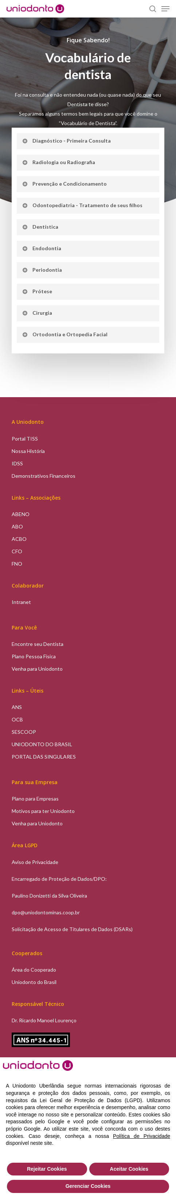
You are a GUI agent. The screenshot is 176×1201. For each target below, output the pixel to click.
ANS (17, 707)
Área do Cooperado (34, 969)
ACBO (19, 539)
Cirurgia (36, 313)
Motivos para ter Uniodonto (43, 811)
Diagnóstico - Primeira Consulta (66, 140)
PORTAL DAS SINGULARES (44, 756)
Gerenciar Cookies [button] (88, 1186)
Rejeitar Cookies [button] (47, 1169)
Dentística (39, 227)
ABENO (21, 514)
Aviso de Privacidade (35, 862)
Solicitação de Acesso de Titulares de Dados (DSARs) (72, 929)
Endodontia (41, 248)
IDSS (17, 463)
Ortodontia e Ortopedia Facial (64, 334)
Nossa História (28, 451)
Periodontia (41, 270)
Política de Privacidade (141, 1136)
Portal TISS (25, 438)
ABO (17, 526)
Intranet (21, 602)
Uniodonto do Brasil (34, 982)
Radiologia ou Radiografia (58, 162)
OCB (17, 719)
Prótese (36, 291)
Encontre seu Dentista (37, 644)
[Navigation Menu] (165, 8)
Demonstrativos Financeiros (43, 476)
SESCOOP (24, 732)
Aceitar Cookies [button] (129, 1169)
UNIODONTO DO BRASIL (42, 744)
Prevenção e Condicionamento (64, 184)
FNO (17, 564)
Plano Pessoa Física (34, 656)
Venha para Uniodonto (37, 669)
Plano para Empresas (35, 798)
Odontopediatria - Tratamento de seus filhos (81, 205)
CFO (17, 551)
